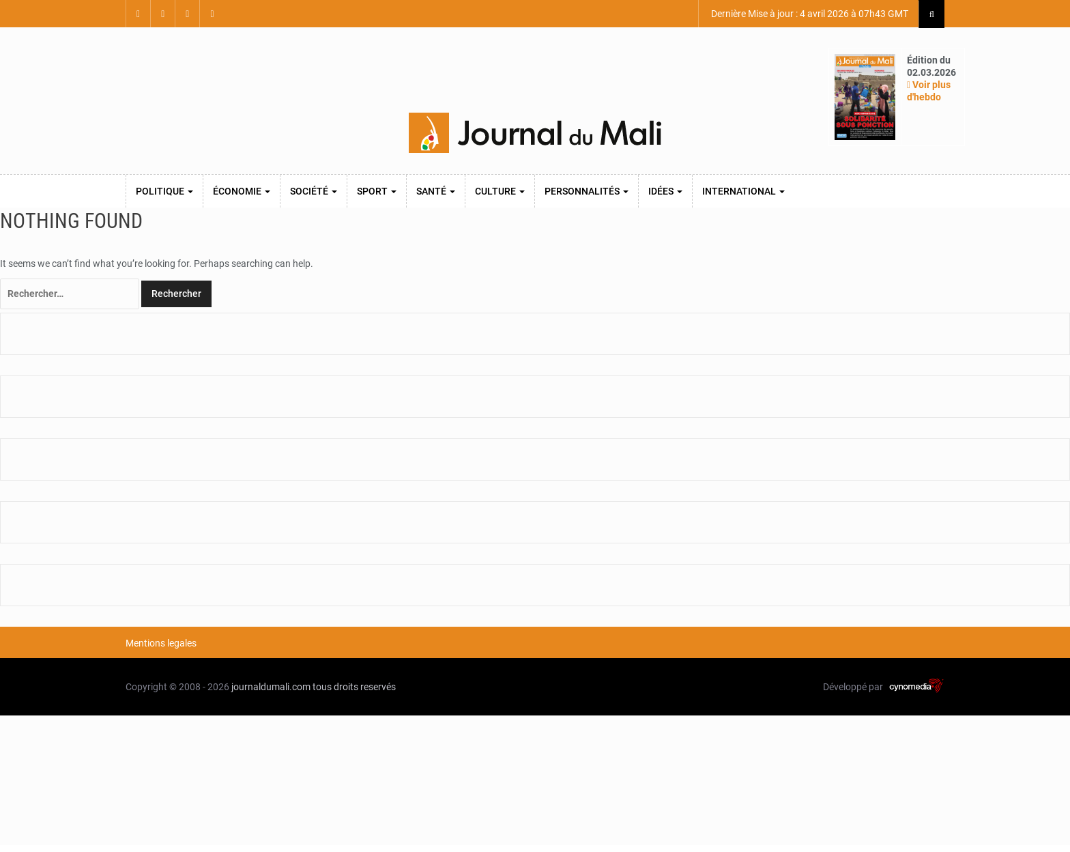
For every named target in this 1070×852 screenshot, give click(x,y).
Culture (500, 191)
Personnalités (586, 191)
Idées (665, 191)
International (743, 191)
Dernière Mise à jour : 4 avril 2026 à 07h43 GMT (808, 13)
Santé (435, 191)
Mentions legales (161, 643)
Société (313, 191)
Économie (241, 191)
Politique (164, 191)
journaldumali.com (270, 686)
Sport (376, 191)
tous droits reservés (354, 686)
